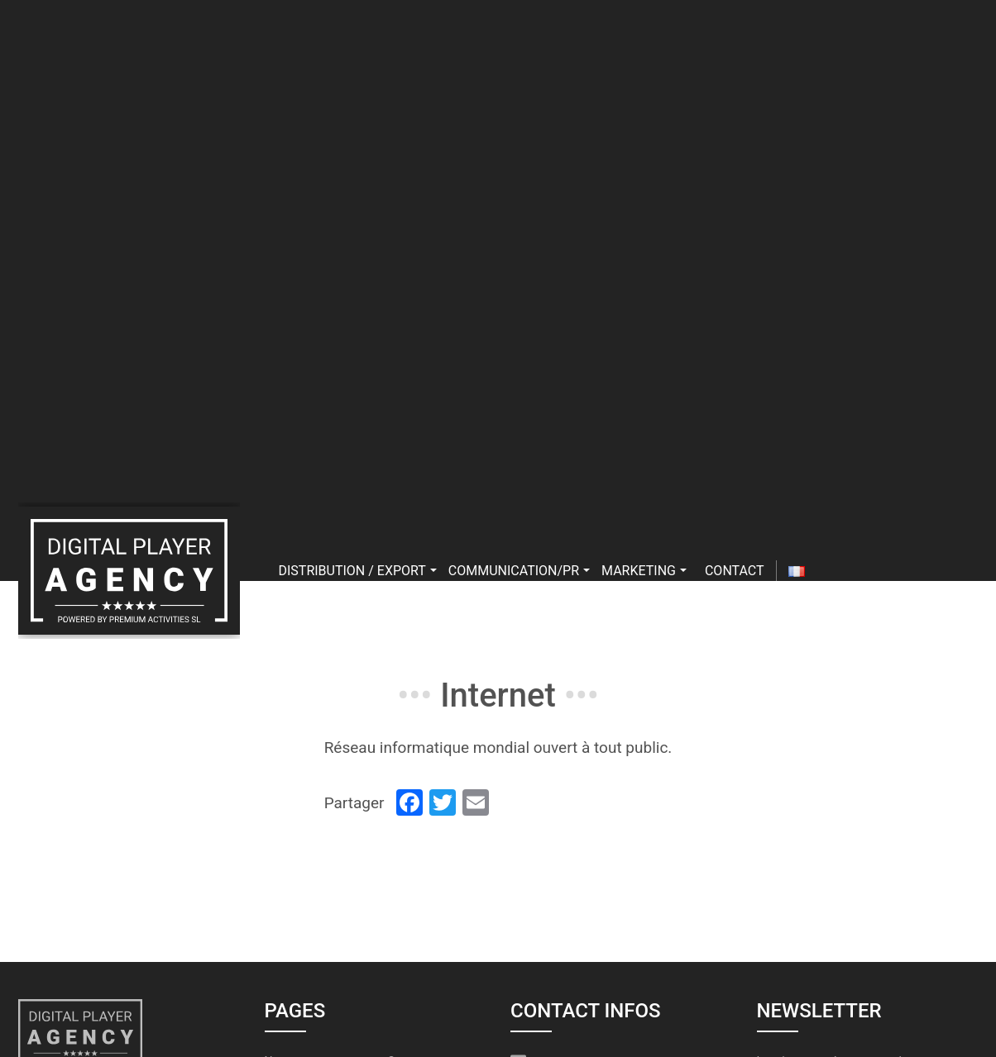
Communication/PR (519, 570)
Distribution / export (358, 570)
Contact (734, 570)
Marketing (644, 570)
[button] (433, 570)
